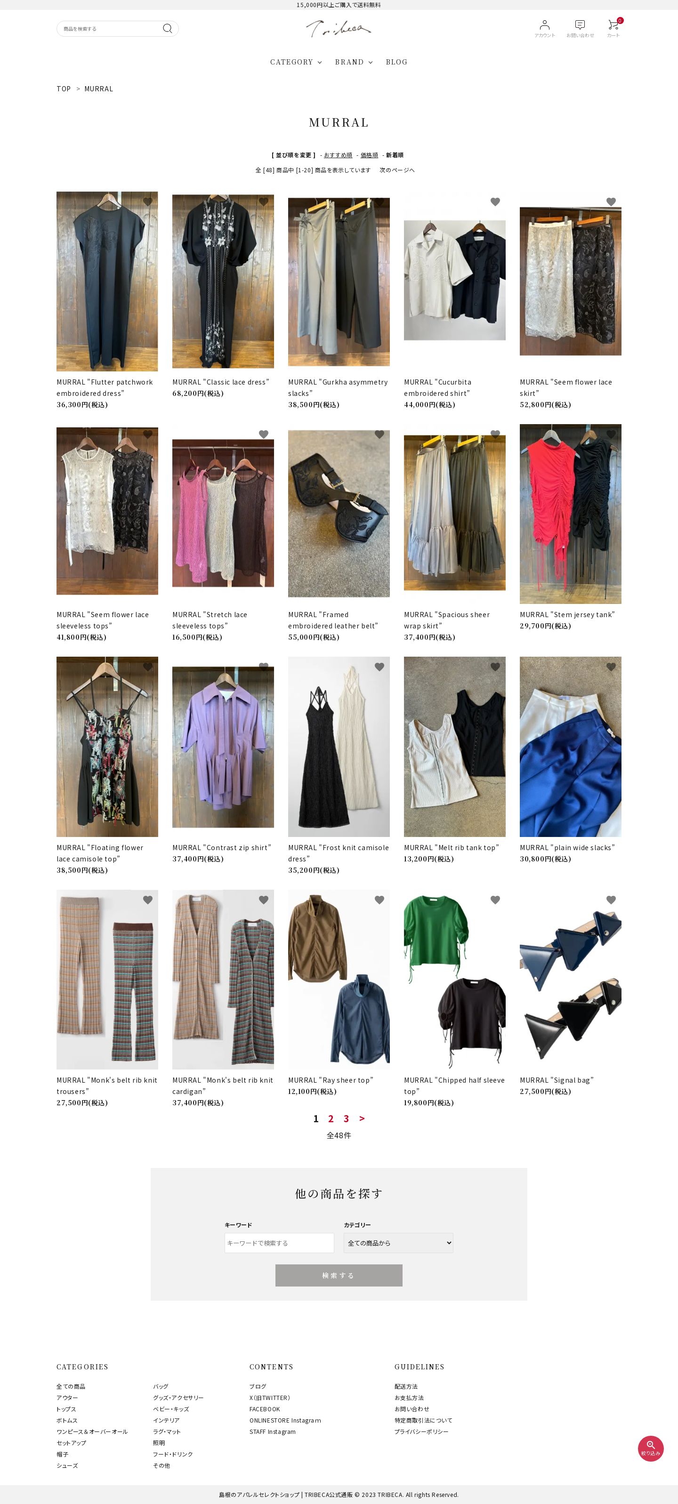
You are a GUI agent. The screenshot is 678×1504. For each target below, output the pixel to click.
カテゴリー (357, 1225)
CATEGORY (292, 61)
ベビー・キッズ (171, 1409)
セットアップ (71, 1443)
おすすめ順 (338, 155)
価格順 (370, 155)
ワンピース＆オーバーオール (92, 1431)
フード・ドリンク (173, 1454)
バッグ (161, 1386)
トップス (66, 1409)
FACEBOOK (265, 1409)
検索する (339, 1275)
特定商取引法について (423, 1420)
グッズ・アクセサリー (178, 1397)
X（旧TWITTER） (270, 1397)
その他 (161, 1465)
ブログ (258, 1386)
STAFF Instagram (273, 1431)
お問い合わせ (412, 1409)
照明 (159, 1443)
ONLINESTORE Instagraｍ (286, 1420)
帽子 (62, 1454)
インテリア (166, 1420)
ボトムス (67, 1420)
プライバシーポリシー (422, 1431)
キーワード (239, 1225)
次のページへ (397, 170)
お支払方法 (409, 1397)
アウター (67, 1397)
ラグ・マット (167, 1431)
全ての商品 (71, 1386)
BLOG (397, 61)
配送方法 (406, 1386)
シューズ (67, 1465)
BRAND (349, 61)
